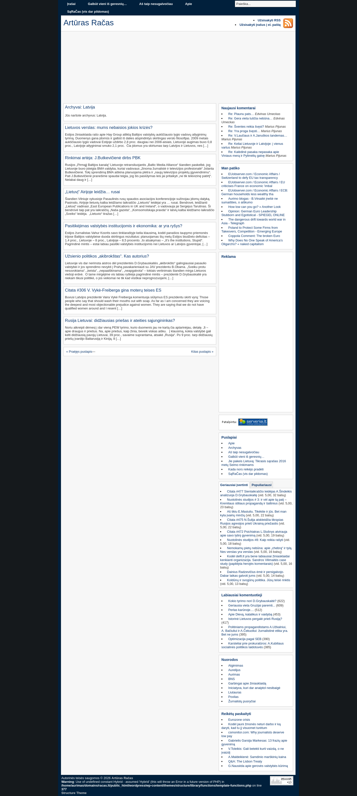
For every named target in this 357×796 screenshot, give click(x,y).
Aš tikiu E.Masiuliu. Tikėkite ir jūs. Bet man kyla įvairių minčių (253, 513)
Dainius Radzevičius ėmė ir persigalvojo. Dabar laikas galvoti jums (252, 573)
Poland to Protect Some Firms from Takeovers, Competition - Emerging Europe (251, 229)
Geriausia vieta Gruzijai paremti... (251, 605)
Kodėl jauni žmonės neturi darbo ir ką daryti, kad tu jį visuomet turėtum (251, 726)
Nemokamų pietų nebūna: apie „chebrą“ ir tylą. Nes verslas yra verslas (256, 550)
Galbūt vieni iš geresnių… (107, 4)
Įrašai (71, 4)
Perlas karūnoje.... (241, 610)
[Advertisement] (178, 68)
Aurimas (234, 674)
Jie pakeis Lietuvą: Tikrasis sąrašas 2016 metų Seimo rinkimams (253, 463)
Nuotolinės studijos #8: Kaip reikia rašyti (255, 540)
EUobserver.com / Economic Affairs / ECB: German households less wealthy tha (254, 192)
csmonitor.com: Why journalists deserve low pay (252, 734)
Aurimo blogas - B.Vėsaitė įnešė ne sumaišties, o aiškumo (249, 200)
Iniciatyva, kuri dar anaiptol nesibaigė (254, 688)
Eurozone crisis (239, 719)
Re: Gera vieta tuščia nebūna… (250, 118)
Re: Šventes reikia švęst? (246, 126)
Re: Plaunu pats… (241, 114)
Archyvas (234, 448)
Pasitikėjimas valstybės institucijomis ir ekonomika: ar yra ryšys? (123, 226)
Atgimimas (235, 665)
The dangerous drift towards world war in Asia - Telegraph (253, 221)
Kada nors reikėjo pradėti (246, 469)
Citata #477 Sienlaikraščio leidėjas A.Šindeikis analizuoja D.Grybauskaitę (256, 493)
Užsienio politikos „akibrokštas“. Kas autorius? (107, 256)
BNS (231, 679)
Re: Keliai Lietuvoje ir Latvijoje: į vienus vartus (252, 145)
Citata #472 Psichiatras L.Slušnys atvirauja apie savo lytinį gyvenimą (253, 533)
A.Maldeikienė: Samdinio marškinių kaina (257, 757)
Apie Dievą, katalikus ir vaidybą (250, 614)
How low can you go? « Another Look (254, 207)
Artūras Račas (122, 778)
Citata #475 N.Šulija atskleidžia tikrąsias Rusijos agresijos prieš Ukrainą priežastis (251, 521)
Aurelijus (234, 670)
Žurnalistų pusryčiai (242, 701)
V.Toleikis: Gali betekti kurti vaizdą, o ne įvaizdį (252, 750)
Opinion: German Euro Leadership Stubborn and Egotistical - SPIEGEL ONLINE (253, 213)
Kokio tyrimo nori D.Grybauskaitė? (252, 601)
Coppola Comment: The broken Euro (254, 236)
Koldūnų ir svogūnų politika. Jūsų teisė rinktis (258, 580)
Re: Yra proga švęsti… (244, 131)
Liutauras (234, 692)
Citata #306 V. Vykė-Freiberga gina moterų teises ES (113, 290)
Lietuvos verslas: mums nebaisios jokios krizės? (108, 127)
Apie (188, 4)
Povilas (233, 697)
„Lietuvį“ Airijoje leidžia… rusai (92, 192)
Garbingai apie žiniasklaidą (247, 683)
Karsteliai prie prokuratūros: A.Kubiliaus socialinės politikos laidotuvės (252, 645)
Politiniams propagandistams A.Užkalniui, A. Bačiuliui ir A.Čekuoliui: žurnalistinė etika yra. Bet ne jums (254, 630)
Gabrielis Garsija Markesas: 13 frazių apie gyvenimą (254, 742)
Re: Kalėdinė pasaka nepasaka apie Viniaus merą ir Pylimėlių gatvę (250, 153)
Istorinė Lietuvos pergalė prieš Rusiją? (255, 619)
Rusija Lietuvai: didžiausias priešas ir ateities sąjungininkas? (120, 320)
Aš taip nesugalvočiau (156, 4)
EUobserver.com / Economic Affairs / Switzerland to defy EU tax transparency (250, 176)
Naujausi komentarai (238, 108)
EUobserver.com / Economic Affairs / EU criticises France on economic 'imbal (253, 184)
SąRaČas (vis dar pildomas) (88, 11)
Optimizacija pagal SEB (245, 639)
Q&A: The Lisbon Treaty (245, 761)
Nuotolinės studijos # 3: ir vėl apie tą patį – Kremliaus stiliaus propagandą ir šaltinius (253, 501)
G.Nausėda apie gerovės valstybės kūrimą (258, 766)
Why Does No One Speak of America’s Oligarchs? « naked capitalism (252, 242)
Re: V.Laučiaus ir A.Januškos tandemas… (257, 135)
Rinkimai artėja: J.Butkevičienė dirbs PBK (103, 157)
